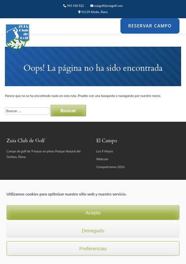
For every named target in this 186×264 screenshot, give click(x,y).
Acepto (93, 212)
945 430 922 (73, 6)
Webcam (102, 159)
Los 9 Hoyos (104, 151)
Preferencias (93, 248)
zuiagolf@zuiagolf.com (106, 6)
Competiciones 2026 (110, 167)
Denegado (93, 230)
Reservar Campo (150, 26)
